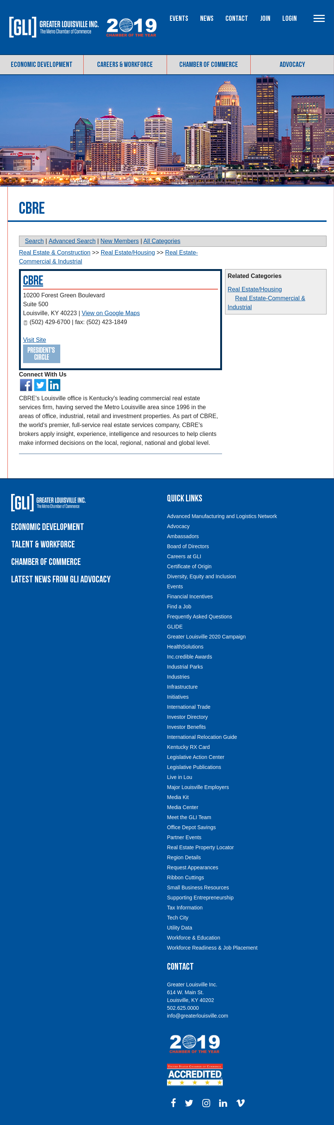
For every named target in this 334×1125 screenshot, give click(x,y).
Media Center (182, 807)
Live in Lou (179, 777)
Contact (236, 18)
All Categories (161, 241)
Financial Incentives (190, 596)
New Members (119, 241)
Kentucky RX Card (188, 747)
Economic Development (42, 64)
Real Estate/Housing (255, 289)
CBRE (33, 281)
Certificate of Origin (189, 566)
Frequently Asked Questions (199, 617)
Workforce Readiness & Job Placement (212, 948)
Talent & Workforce (43, 544)
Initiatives (178, 697)
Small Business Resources (198, 887)
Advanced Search (72, 241)
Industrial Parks (185, 667)
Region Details (184, 857)
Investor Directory (187, 717)
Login (289, 18)
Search (34, 241)
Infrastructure (182, 687)
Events (179, 18)
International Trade (189, 707)
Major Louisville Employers (198, 787)
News (206, 18)
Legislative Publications (194, 767)
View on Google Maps (111, 313)
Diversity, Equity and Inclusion (201, 576)
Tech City (178, 918)
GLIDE (175, 627)
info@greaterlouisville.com (197, 1016)
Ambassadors (183, 536)
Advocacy (292, 64)
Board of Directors (188, 546)
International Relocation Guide (202, 737)
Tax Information (185, 908)
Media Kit (178, 797)
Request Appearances (192, 867)
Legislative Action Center (195, 757)
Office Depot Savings (191, 827)
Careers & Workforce (125, 64)
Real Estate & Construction (54, 252)
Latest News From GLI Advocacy (60, 579)
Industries (178, 677)
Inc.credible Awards (189, 657)
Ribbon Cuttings (185, 877)
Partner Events (184, 837)
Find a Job (179, 607)
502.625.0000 (183, 1008)
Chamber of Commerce (208, 64)
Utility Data (179, 928)
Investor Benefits (186, 727)
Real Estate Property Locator (200, 847)
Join (265, 18)
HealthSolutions (185, 647)
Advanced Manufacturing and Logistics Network (222, 516)
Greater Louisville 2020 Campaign (206, 637)
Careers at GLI (184, 556)
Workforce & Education (193, 938)
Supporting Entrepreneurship (200, 898)
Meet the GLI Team (189, 817)
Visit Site (34, 340)
